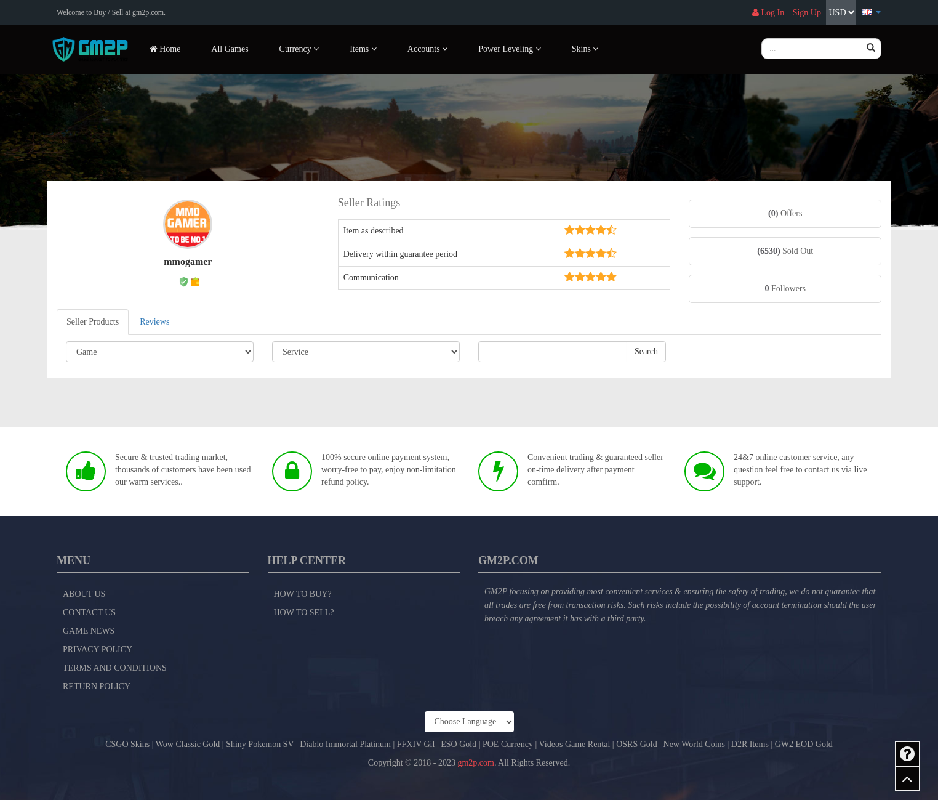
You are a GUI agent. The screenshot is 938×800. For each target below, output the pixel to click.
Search (646, 351)
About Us (84, 594)
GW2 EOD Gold (804, 744)
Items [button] (363, 49)
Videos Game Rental (575, 744)
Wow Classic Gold (188, 744)
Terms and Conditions (115, 668)
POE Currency (508, 744)
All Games (229, 49)
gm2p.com (475, 762)
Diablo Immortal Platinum (345, 744)
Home (165, 49)
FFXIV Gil (416, 744)
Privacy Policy (97, 649)
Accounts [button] (427, 49)
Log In (768, 12)
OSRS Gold (636, 744)
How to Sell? (304, 612)
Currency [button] (299, 49)
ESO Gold (458, 744)
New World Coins (694, 744)
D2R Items (750, 744)
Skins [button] (585, 49)
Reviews (154, 321)
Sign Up (807, 12)
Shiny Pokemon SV (260, 744)
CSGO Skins (127, 744)
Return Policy (96, 686)
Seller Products (92, 321)
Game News (88, 631)
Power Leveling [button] (509, 49)
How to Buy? (303, 594)
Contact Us (89, 612)
